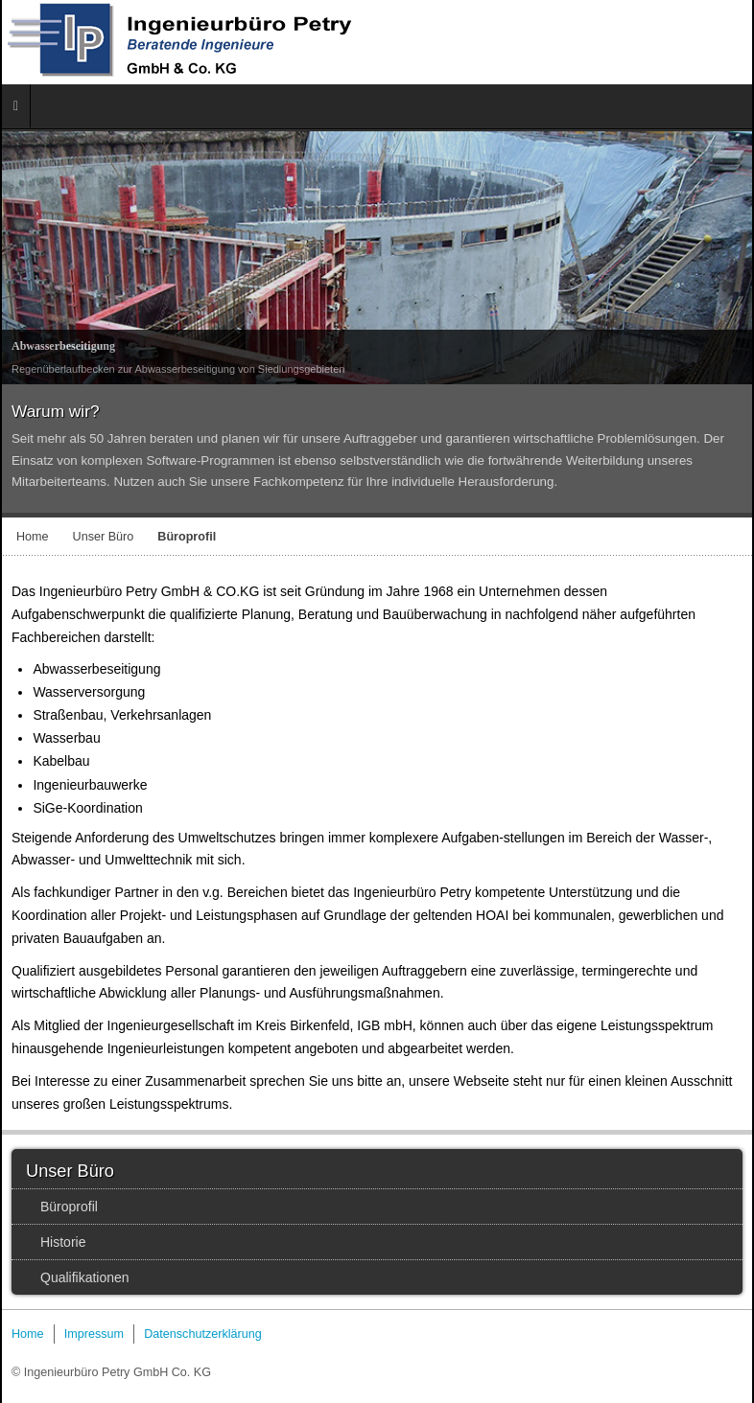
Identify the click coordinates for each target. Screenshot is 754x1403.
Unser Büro (103, 536)
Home (32, 536)
